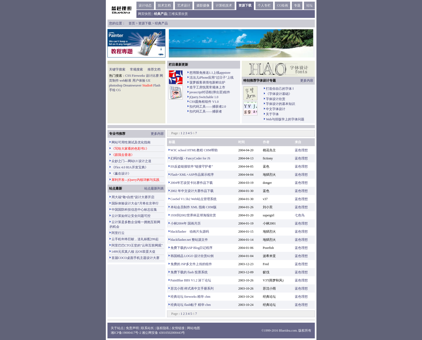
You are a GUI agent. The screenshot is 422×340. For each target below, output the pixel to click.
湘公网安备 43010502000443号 (163, 333)
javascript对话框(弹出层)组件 (209, 92)
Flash (156, 85)
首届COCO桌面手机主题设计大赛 (135, 258)
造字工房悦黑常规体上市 (207, 87)
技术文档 (164, 5)
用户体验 (138, 80)
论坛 (309, 5)
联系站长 (147, 328)
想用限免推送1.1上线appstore (210, 73)
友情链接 (178, 328)
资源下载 (244, 5)
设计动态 (145, 5)
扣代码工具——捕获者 (205, 111)
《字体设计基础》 (279, 94)
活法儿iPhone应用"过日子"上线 (211, 77)
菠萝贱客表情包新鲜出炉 (207, 82)
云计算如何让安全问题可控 (131, 216)
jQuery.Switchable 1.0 (203, 97)
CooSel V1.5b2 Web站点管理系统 (194, 199)
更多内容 (306, 80)
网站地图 (193, 328)
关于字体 (272, 114)
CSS (128, 76)
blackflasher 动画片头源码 (190, 231)
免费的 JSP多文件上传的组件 (191, 264)
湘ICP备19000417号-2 (126, 333)
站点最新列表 (154, 188)
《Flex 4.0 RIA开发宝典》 (130, 167)
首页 (132, 23)
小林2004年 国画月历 (186, 223)
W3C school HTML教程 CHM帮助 (194, 150)
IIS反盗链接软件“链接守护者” (192, 166)
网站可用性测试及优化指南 (131, 142)
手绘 (112, 90)
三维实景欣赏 (178, 14)
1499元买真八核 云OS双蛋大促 (133, 252)
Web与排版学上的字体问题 (285, 119)
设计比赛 (152, 76)
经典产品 (161, 23)
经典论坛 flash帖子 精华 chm (191, 305)
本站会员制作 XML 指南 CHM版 (194, 207)
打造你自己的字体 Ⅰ (280, 89)
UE (148, 80)
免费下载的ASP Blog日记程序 (192, 248)
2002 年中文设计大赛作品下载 (192, 191)
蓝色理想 (301, 150)
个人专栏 (264, 5)
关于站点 (117, 328)
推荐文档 (154, 69)
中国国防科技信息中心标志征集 (134, 209)
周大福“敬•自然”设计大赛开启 (133, 197)
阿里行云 (118, 233)
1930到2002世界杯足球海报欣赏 (193, 215)
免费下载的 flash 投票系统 (189, 272)
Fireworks (138, 76)
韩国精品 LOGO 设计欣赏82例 (192, 256)
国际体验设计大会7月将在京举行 (135, 203)
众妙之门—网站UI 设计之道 (132, 161)
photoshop (116, 85)
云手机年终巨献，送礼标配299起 (135, 239)
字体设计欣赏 (275, 99)
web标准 (126, 80)
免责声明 (132, 328)
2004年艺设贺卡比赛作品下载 (192, 183)
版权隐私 (162, 328)
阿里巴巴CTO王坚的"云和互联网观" (137, 245)
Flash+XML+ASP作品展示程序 (192, 175)
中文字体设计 (275, 109)
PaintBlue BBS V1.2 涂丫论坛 (191, 280)
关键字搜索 (117, 69)
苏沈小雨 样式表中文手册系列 (192, 288)
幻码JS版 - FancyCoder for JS (190, 158)
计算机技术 (224, 5)
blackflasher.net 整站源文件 (189, 240)
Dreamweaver (132, 85)
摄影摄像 (203, 5)
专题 (297, 5)
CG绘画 (282, 5)
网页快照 (144, 14)
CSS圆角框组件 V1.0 (204, 102)
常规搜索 (136, 69)
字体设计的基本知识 (280, 104)
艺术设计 (183, 5)
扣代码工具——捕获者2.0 (207, 106)
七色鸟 (300, 215)
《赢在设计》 (121, 173)
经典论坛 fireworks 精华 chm (191, 297)
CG (118, 90)
